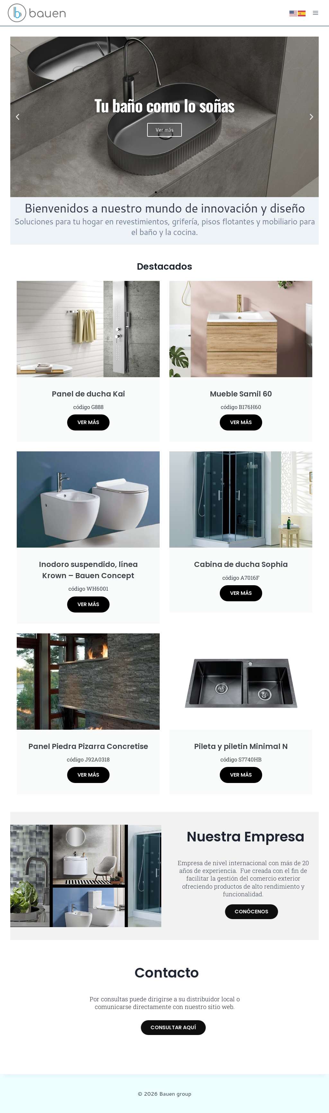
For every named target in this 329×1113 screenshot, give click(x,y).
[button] (17, 117)
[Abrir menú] (315, 13)
